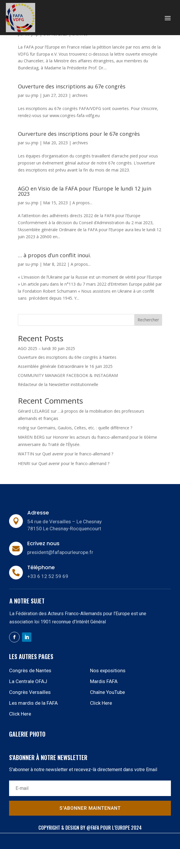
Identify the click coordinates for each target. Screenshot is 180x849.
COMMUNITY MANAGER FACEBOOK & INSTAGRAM (68, 375)
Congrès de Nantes (30, 670)
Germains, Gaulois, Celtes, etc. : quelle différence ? (84, 427)
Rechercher (148, 320)
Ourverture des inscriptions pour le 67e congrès (79, 133)
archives (80, 95)
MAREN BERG (31, 437)
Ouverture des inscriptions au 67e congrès (71, 86)
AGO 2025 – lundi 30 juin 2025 (46, 348)
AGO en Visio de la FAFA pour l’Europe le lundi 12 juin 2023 (84, 191)
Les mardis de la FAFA (33, 703)
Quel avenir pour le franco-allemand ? (77, 454)
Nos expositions (107, 670)
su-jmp (31, 95)
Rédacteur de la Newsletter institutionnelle (58, 384)
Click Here (101, 703)
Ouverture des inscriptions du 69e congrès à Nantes (67, 357)
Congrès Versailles (30, 692)
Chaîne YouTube (107, 692)
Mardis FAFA (104, 681)
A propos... (82, 202)
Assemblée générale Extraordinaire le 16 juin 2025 (65, 366)
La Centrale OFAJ (28, 681)
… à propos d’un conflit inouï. (54, 255)
